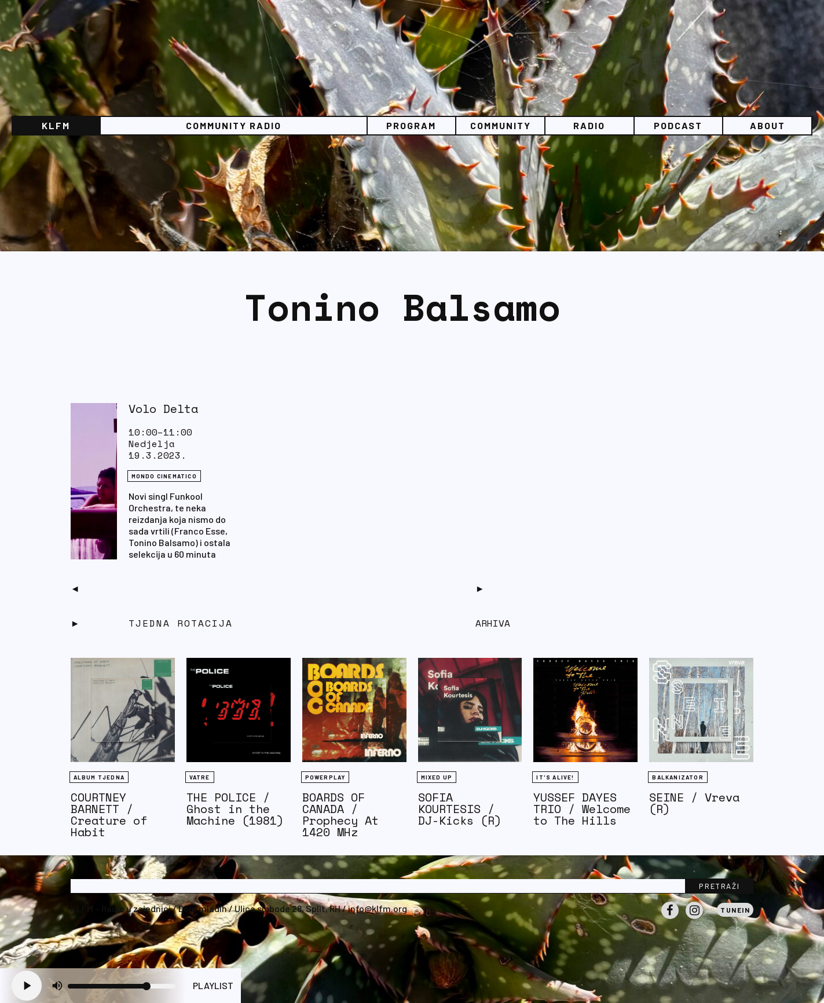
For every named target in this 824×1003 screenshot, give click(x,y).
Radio (589, 125)
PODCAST (678, 125)
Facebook (670, 918)
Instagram (694, 918)
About (767, 125)
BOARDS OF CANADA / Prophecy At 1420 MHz (340, 814)
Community (500, 125)
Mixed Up (437, 777)
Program (411, 125)
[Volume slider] (121, 986)
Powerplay (325, 777)
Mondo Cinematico (164, 476)
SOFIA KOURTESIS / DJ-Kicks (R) (459, 809)
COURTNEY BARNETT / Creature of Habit (109, 814)
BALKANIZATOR (677, 777)
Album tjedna (99, 777)
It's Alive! (555, 777)
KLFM (56, 125)
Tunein (735, 910)
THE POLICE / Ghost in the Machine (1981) (235, 809)
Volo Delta (163, 408)
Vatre (199, 777)
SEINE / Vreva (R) (694, 803)
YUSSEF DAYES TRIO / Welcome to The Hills (582, 809)
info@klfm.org (377, 908)
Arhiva (492, 623)
